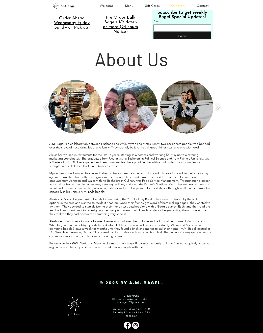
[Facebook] (127, 325)
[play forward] (217, 107)
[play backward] (45, 107)
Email (156, 21)
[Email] (181, 28)
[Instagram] (135, 325)
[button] (75, 107)
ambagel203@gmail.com (131, 302)
